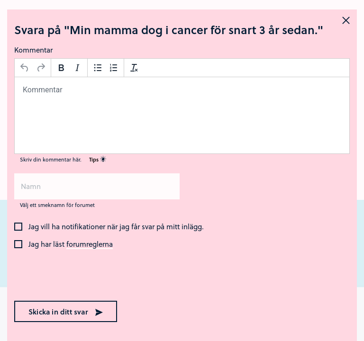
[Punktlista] (98, 68)
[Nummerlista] (114, 68)
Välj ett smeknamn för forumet (57, 205)
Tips (97, 159)
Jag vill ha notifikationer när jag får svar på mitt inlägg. (116, 227)
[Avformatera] (134, 68)
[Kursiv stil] (77, 68)
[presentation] (75, 275)
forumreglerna (89, 244)
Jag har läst (70, 244)
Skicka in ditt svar (65, 311)
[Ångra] (25, 68)
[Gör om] (41, 68)
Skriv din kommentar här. (63, 159)
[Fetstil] (61, 68)
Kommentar (33, 50)
